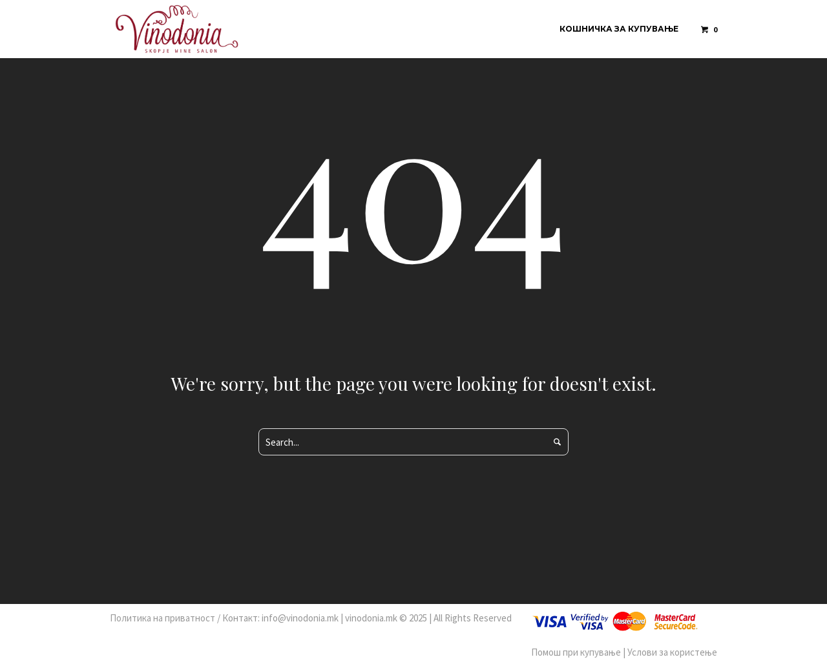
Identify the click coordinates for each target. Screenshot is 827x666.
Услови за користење (672, 652)
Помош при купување (576, 652)
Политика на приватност (162, 618)
